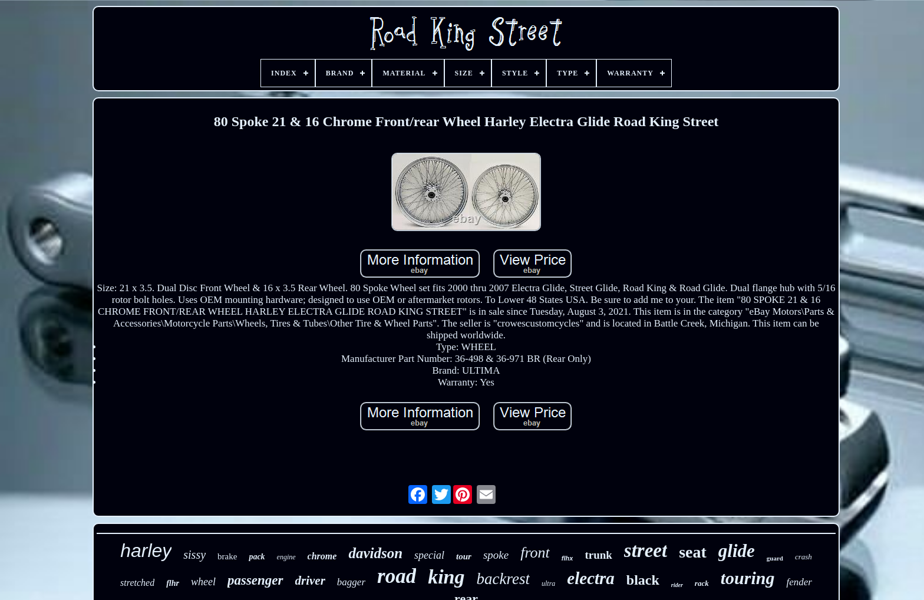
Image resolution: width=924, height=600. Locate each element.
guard (775, 558)
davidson (375, 553)
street (645, 550)
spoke (496, 555)
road (396, 576)
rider (677, 585)
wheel (203, 582)
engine (286, 557)
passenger (255, 580)
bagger (351, 582)
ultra (548, 583)
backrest (503, 579)
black (642, 580)
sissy (194, 554)
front (535, 552)
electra (591, 578)
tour (463, 556)
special (429, 555)
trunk (598, 555)
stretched (137, 583)
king (446, 577)
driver (310, 580)
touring (748, 578)
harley (145, 550)
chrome (322, 556)
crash (803, 556)
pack (257, 556)
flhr (172, 583)
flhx (567, 558)
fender (798, 582)
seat (693, 552)
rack (702, 583)
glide (736, 550)
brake (227, 556)
